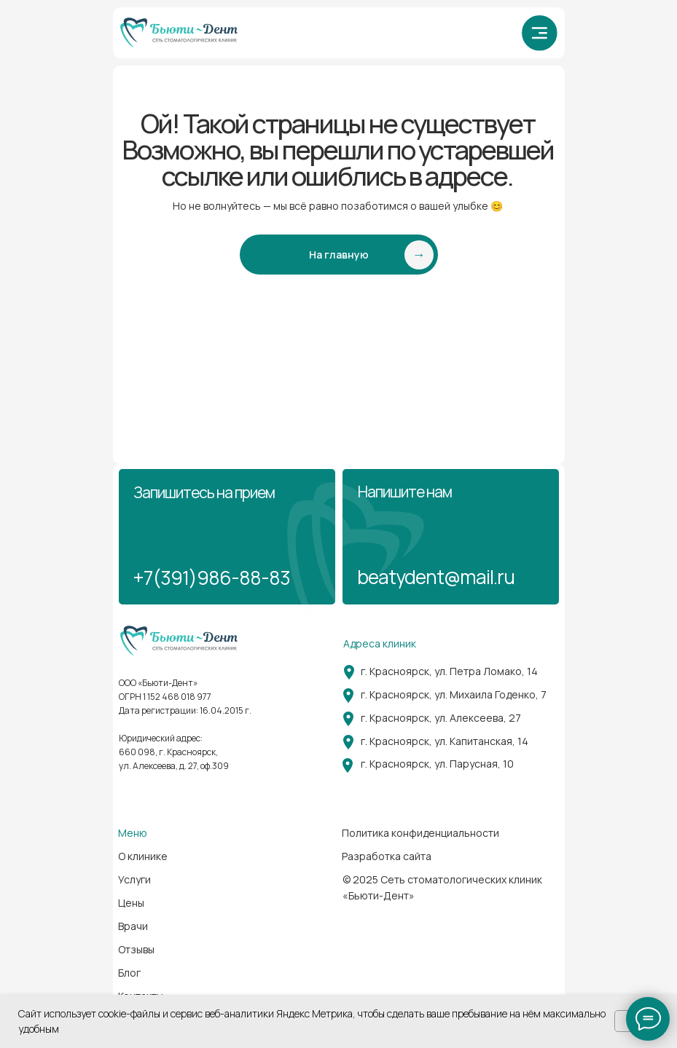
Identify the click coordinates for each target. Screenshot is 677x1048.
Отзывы (136, 949)
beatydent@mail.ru (435, 577)
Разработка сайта (386, 856)
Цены (131, 903)
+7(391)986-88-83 (211, 577)
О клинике (143, 856)
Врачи (133, 926)
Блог (129, 973)
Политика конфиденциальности (420, 833)
